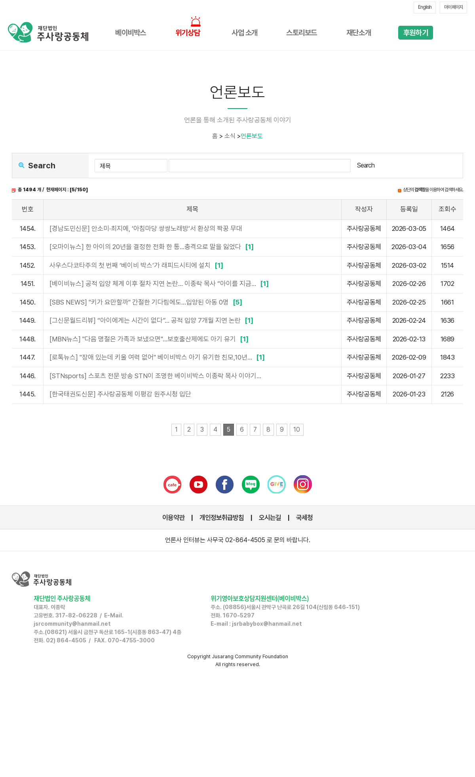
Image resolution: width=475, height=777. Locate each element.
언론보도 (252, 136)
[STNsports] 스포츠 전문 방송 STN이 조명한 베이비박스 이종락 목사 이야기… (155, 376)
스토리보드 (301, 32)
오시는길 (270, 518)
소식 (230, 136)
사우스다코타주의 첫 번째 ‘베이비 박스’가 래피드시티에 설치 (137, 265)
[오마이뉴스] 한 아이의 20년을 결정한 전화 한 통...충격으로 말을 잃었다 (152, 247)
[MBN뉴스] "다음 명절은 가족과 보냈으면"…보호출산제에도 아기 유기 (150, 339)
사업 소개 (245, 32)
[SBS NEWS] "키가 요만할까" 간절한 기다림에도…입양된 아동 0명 (146, 302)
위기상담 (187, 32)
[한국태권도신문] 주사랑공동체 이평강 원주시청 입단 (120, 394)
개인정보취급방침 (222, 518)
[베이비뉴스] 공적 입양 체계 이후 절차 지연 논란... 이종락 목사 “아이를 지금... (160, 284)
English (424, 7)
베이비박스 (130, 32)
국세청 (304, 518)
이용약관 (173, 518)
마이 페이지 (453, 7)
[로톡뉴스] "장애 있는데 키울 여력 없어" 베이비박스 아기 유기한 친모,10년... (158, 357)
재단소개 (358, 32)
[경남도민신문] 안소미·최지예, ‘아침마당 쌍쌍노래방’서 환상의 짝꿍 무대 (145, 228)
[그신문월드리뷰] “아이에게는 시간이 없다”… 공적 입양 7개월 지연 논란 (152, 320)
